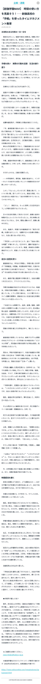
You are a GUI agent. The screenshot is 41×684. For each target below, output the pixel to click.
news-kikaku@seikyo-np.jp (13, 655)
